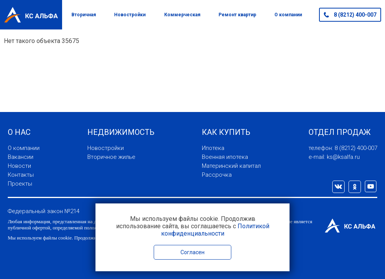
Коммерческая (182, 14)
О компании (288, 14)
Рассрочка (217, 174)
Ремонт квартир (237, 14)
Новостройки (130, 14)
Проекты (20, 183)
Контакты (21, 174)
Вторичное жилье (111, 156)
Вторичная (83, 14)
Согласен (192, 252)
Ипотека (213, 148)
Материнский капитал (231, 165)
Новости (19, 165)
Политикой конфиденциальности (215, 229)
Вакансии (20, 156)
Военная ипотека (225, 156)
